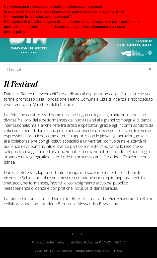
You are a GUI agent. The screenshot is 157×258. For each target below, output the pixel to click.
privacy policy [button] (14, 32)
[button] (150, 8)
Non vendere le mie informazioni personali (36, 17)
